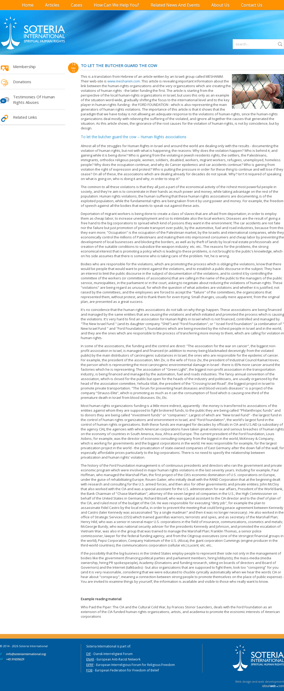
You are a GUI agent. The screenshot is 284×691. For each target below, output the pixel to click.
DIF (88, 654)
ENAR (90, 659)
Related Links (25, 117)
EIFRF (90, 665)
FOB (89, 670)
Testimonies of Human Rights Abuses (34, 99)
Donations (22, 81)
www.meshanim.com (123, 81)
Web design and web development (259, 681)
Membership (24, 66)
